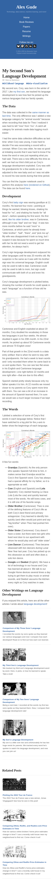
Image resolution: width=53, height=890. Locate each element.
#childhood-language (13, 83)
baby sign (18, 202)
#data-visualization (37, 83)
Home (26, 17)
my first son (19, 91)
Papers (26, 26)
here (26, 185)
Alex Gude (26, 6)
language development (35, 604)
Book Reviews (26, 22)
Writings (26, 36)
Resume (26, 31)
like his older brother (18, 219)
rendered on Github (39, 185)
